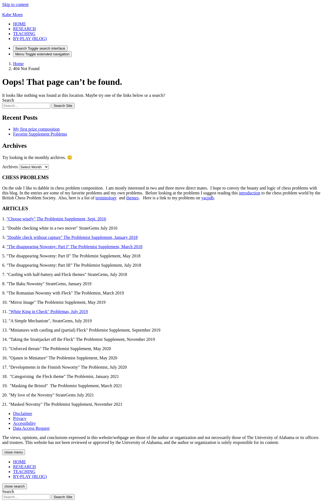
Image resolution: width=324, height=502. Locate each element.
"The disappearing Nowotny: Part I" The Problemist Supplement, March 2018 (74, 246)
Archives (10, 166)
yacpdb (207, 198)
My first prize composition (36, 129)
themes (132, 198)
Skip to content (15, 4)
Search (8, 100)
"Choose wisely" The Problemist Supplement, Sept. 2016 (56, 219)
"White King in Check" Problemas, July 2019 (48, 311)
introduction (249, 193)
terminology (106, 198)
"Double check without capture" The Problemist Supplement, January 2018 (72, 237)
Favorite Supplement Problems (40, 134)
